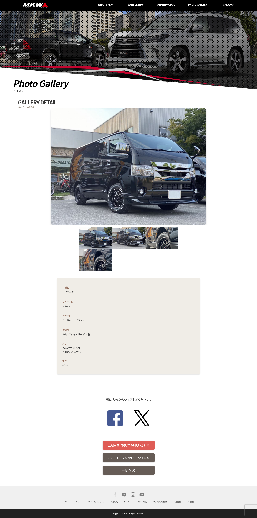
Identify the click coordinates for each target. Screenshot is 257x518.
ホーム (67, 502)
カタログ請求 (142, 502)
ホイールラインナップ (96, 502)
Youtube (141, 494)
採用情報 (177, 502)
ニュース (79, 502)
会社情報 (190, 502)
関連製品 (114, 502)
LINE (124, 494)
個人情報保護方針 (160, 502)
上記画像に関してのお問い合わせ (128, 445)
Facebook (115, 494)
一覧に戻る (128, 470)
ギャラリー (128, 502)
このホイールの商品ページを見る (128, 458)
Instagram (132, 494)
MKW (61, 5)
